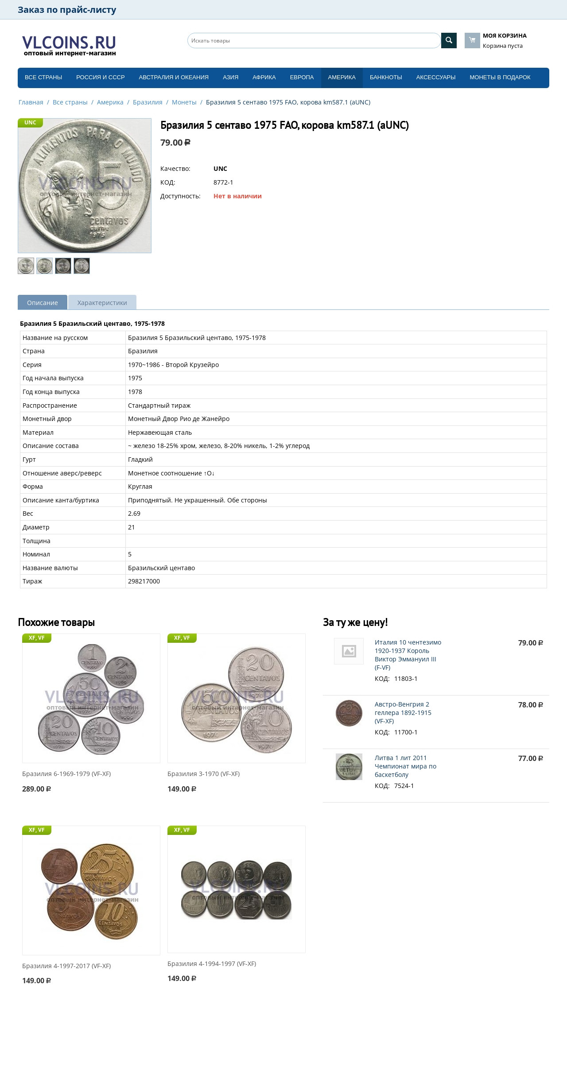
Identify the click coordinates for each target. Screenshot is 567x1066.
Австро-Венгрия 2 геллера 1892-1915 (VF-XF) (403, 712)
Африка (264, 77)
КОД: (167, 182)
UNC (30, 122)
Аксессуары (436, 77)
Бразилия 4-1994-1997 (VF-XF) (211, 964)
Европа (302, 77)
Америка (342, 77)
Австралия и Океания (174, 77)
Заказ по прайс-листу (67, 9)
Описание (42, 302)
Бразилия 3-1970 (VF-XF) (203, 774)
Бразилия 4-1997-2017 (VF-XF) (66, 966)
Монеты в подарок (500, 77)
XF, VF (37, 637)
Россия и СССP (100, 77)
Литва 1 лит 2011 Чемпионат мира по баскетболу (405, 766)
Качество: (175, 168)
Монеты (184, 102)
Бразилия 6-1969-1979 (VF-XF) (66, 774)
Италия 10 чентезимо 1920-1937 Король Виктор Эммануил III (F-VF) (408, 655)
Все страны (43, 77)
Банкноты (386, 77)
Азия (230, 77)
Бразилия (148, 102)
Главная (31, 102)
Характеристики (102, 302)
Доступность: (180, 196)
